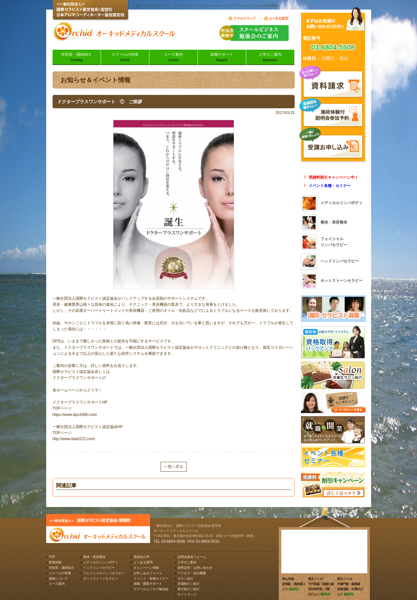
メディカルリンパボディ (100, 562)
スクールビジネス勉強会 (151, 589)
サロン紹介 (185, 578)
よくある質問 (143, 562)
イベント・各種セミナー (151, 578)
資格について (58, 578)
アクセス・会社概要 (191, 573)
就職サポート (222, 57)
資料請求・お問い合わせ (194, 567)
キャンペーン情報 (146, 567)
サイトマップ (187, 594)
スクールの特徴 (125, 57)
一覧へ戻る (173, 466)
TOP (52, 557)
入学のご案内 (270, 57)
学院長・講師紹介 (76, 57)
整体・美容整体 (94, 557)
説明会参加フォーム (191, 557)
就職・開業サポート (147, 583)
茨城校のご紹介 (188, 583)
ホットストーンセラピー (100, 578)
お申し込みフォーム (147, 573)
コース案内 (173, 57)
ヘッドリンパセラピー (99, 567)
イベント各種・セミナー (330, 185)
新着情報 (55, 562)
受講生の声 (141, 557)
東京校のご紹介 (188, 589)
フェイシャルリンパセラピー (104, 573)
